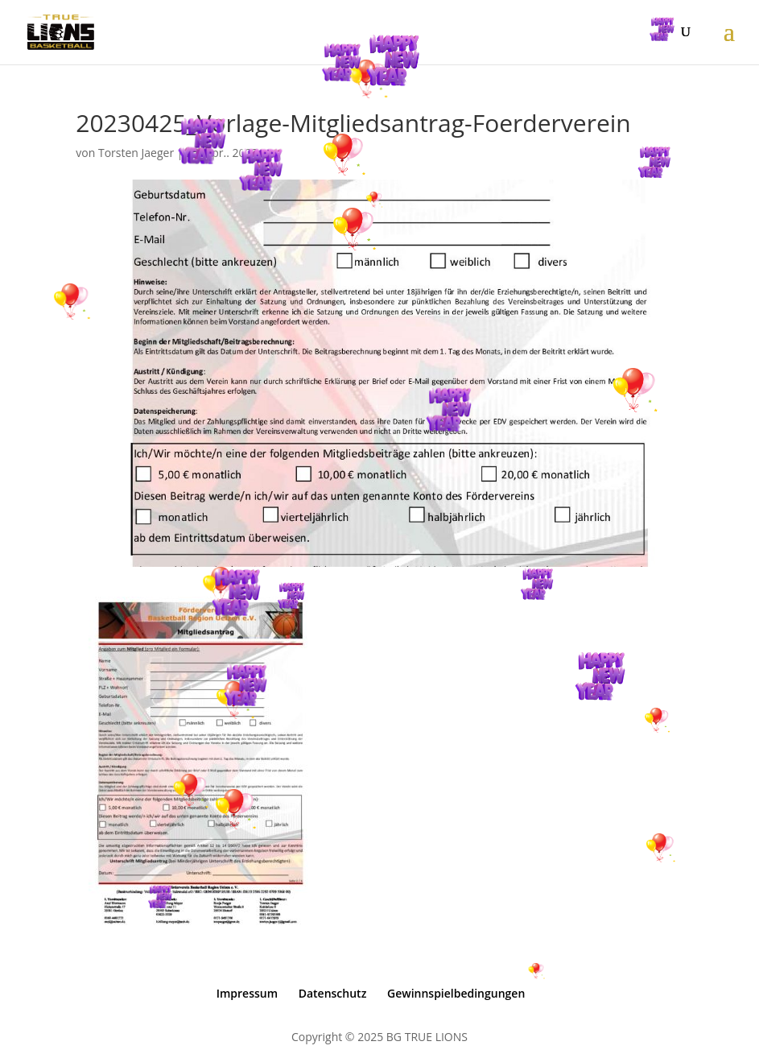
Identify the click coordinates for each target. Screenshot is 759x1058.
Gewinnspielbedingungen (456, 993)
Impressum (247, 993)
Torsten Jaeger (136, 152)
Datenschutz (333, 993)
